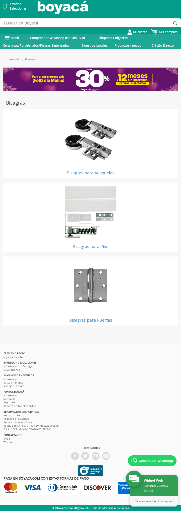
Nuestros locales (13, 415)
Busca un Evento (13, 382)
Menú (12, 38)
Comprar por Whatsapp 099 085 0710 (57, 38)
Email (6, 438)
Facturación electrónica (17, 422)
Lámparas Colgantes (112, 38)
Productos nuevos (127, 45)
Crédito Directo (163, 45)
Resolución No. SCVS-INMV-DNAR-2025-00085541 (32, 425)
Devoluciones (11, 369)
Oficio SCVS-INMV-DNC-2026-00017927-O (27, 429)
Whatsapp (9, 442)
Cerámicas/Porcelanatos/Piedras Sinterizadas (36, 45)
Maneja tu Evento (13, 386)
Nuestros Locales (94, 45)
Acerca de (9, 399)
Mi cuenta (137, 32)
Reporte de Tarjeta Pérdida (19, 406)
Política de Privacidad (16, 418)
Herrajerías (13, 59)
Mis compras (164, 32)
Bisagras (30, 59)
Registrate (9, 402)
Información (10, 379)
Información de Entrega (17, 366)
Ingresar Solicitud (13, 357)
